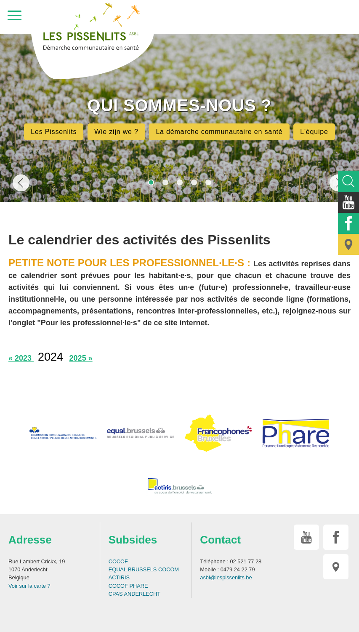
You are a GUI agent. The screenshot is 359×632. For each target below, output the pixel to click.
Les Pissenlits (54, 131)
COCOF (118, 561)
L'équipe (314, 131)
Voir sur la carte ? (29, 586)
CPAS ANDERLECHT (135, 594)
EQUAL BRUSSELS (133, 569)
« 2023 (21, 358)
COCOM (168, 569)
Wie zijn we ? (116, 131)
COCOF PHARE (128, 586)
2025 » (81, 358)
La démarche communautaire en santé (219, 131)
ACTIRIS (119, 577)
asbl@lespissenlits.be (226, 577)
